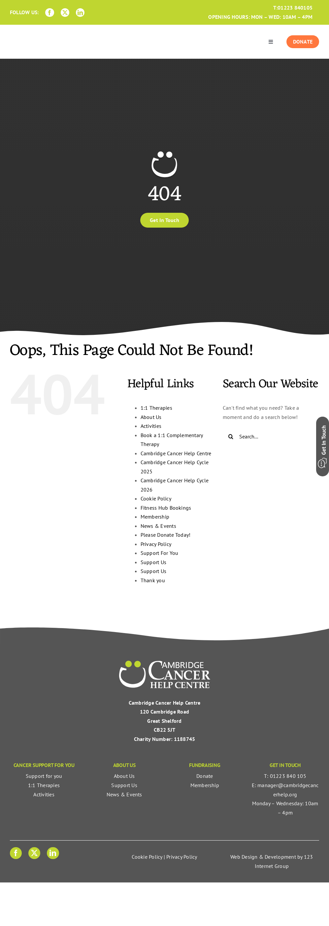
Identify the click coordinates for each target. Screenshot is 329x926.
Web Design (243, 856)
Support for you (44, 776)
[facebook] (49, 12)
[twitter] (65, 12)
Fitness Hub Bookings (166, 507)
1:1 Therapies (156, 407)
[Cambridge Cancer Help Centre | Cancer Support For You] (164, 663)
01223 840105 (295, 7)
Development (280, 856)
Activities (151, 426)
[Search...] (271, 436)
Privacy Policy (156, 544)
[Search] (231, 436)
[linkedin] (80, 12)
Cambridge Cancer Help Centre (176, 453)
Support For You (160, 553)
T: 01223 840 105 (285, 776)
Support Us (153, 562)
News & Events (158, 526)
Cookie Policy (156, 498)
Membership (155, 516)
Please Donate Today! (166, 534)
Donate (204, 776)
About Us (151, 417)
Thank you (153, 580)
